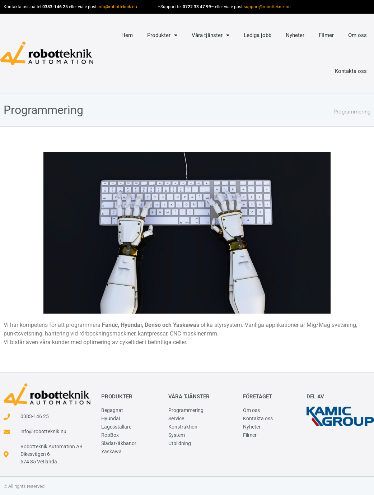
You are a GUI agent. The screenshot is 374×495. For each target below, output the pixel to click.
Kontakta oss (351, 71)
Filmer (326, 35)
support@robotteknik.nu (267, 6)
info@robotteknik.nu (117, 6)
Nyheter (295, 35)
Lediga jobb (257, 35)
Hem (127, 35)
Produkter (162, 35)
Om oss (357, 35)
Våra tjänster (210, 35)
